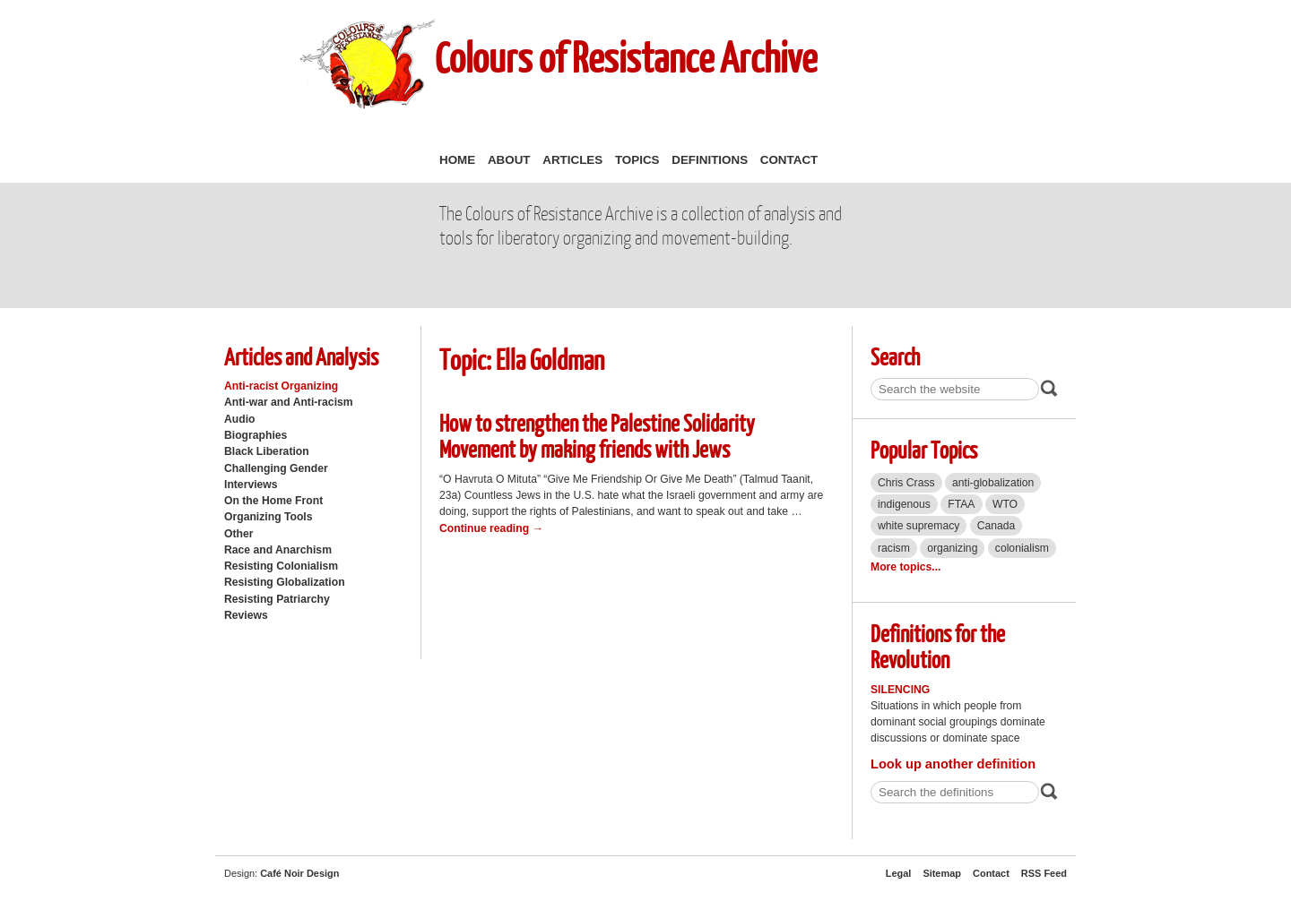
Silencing (900, 689)
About (509, 160)
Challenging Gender (276, 468)
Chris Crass (906, 482)
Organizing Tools (268, 517)
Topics (637, 160)
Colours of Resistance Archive (626, 57)
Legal (899, 873)
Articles (572, 160)
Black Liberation (266, 451)
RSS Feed (1044, 873)
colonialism (1022, 548)
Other (238, 534)
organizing (952, 548)
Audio (239, 419)
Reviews (246, 615)
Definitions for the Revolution (938, 646)
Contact (789, 160)
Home (457, 160)
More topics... (905, 567)
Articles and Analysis (301, 356)
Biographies (255, 435)
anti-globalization (993, 482)
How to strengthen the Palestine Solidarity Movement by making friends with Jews (597, 435)
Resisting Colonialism (281, 566)
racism (894, 548)
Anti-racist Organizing (281, 386)
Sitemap (942, 873)
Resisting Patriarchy (277, 599)
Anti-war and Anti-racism (288, 402)
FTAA (961, 504)
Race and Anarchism (278, 550)
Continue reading (491, 528)
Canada (996, 525)
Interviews (251, 484)
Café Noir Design (299, 873)
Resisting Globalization (284, 582)
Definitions (709, 160)
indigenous (904, 504)
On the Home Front (273, 500)
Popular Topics (924, 449)
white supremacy (918, 525)
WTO (1005, 504)
